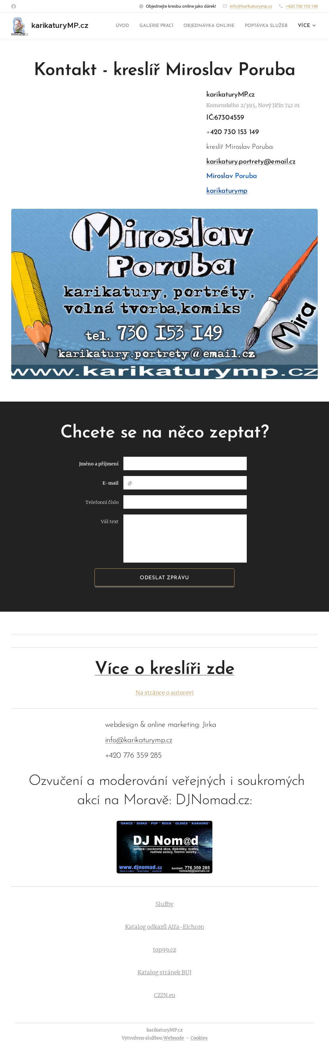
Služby (164, 904)
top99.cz (164, 950)
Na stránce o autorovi (165, 692)
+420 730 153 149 (302, 6)
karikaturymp (226, 191)
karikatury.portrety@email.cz (251, 162)
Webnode (174, 1038)
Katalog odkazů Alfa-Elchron (164, 927)
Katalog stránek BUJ (164, 972)
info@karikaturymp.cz (251, 6)
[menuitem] (161, 26)
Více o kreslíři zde (164, 669)
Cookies (199, 1038)
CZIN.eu (164, 995)
